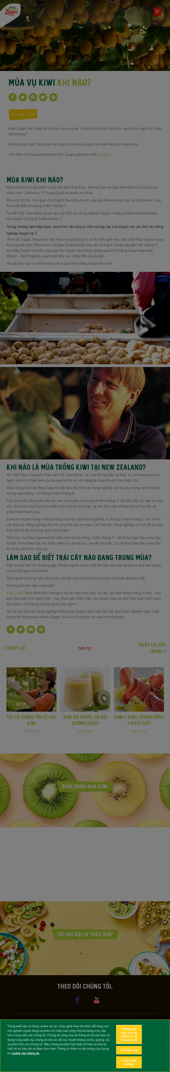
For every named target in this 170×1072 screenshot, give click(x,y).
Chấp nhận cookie (128, 1062)
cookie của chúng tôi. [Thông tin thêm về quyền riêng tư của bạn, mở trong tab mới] (26, 1053)
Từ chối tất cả (129, 1050)
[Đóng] (166, 1046)
